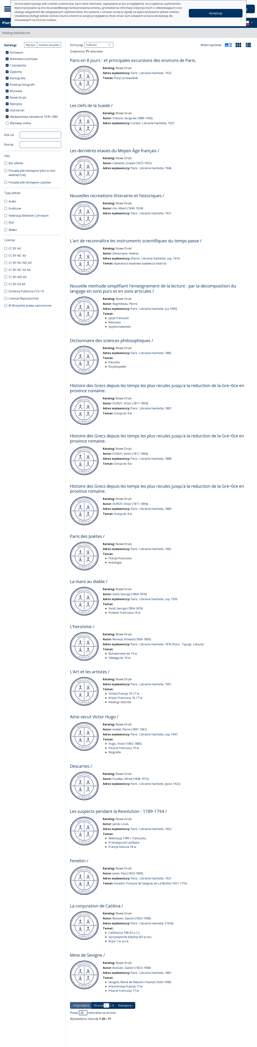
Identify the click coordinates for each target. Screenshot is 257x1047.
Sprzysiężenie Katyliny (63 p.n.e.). (130, 937)
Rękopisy (16, 104)
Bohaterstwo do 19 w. (123, 653)
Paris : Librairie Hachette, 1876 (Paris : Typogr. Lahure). (167, 644)
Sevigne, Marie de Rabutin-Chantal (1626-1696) (140, 982)
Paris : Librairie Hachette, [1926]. (152, 923)
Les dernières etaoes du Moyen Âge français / (114, 150)
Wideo (13, 230)
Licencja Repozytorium (24, 298)
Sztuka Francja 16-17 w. (124, 693)
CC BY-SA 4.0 (17, 284)
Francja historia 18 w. (123, 847)
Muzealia (16, 91)
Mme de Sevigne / (87, 955)
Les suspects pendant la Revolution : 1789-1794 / (118, 811)
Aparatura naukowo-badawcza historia (140, 263)
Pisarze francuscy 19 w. (124, 748)
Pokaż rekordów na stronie (93, 1012)
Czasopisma (18, 65)
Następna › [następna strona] (125, 1005)
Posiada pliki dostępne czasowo (30, 182)
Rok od (9, 135)
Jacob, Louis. (120, 824)
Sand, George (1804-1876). (129, 594)
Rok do (9, 145)
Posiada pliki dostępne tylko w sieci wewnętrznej (32, 173)
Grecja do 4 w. (123, 413)
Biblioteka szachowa (23, 59)
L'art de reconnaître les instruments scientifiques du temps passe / (136, 241)
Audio (12, 201)
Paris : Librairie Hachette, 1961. (151, 684)
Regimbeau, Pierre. (125, 304)
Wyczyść (31, 45)
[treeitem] (32, 52)
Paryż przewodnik (126, 78)
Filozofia (114, 362)
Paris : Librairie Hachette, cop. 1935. (154, 599)
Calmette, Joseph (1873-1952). (132, 163)
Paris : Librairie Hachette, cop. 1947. (154, 734)
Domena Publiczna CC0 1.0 (26, 291)
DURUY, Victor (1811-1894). (130, 403)
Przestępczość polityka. (124, 842)
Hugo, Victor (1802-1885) (125, 744)
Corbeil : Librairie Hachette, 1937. (153, 123)
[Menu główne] (8, 8)
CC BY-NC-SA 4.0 (20, 270)
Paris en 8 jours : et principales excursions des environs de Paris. (133, 60)
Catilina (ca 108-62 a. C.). (124, 933)
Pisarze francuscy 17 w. (124, 991)
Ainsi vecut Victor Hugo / (94, 717)
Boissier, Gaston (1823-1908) (131, 968)
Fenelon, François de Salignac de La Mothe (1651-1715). (151, 883)
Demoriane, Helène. (125, 253)
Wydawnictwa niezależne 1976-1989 (34, 117)
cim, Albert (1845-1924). (127, 208)
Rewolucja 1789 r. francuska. (127, 838)
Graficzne (15, 208)
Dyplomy (16, 72)
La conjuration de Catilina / (96, 906)
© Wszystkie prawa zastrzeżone (30, 305)
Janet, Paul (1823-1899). (128, 873)
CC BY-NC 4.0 (17, 256)
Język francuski (119, 318)
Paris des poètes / (87, 536)
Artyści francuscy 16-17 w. (126, 698)
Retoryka (115, 322)
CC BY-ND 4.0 (17, 277)
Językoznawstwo (120, 327)
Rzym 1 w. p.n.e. (119, 941)
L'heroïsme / (82, 626)
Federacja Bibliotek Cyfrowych (29, 216)
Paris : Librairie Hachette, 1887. (151, 408)
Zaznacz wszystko (49, 45)
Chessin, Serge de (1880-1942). (132, 118)
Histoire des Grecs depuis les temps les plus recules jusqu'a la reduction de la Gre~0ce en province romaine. (157, 387)
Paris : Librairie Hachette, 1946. (151, 168)
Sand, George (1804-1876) (126, 608)
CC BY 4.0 (15, 248)
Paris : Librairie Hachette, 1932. (151, 73)
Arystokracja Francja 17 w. (126, 986)
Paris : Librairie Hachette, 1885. (151, 353)
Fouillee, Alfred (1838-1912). (130, 779)
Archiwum (16, 52)
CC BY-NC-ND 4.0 (20, 263)
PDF (11, 223)
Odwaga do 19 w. (120, 658)
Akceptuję (215, 13)
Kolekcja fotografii (22, 85)
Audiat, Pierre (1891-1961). (130, 729)
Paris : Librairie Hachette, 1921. (151, 213)
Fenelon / (79, 861)
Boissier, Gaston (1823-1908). (131, 918)
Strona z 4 (104, 1005)
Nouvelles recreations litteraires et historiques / (117, 195)
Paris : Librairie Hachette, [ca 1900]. (154, 309)
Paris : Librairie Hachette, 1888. (151, 459)
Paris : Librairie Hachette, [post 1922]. (156, 784)
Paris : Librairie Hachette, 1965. (151, 549)
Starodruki (17, 110)
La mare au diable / (88, 581)
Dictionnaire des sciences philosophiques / (111, 340)
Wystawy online (20, 123)
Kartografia (17, 78)
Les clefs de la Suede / (91, 105)
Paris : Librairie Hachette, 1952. (151, 829)
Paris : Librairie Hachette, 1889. (151, 509)
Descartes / (81, 766)
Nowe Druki (18, 97)
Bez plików (16, 163)
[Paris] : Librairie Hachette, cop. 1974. (155, 258)
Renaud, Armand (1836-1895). (132, 639)
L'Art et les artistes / (90, 672)
